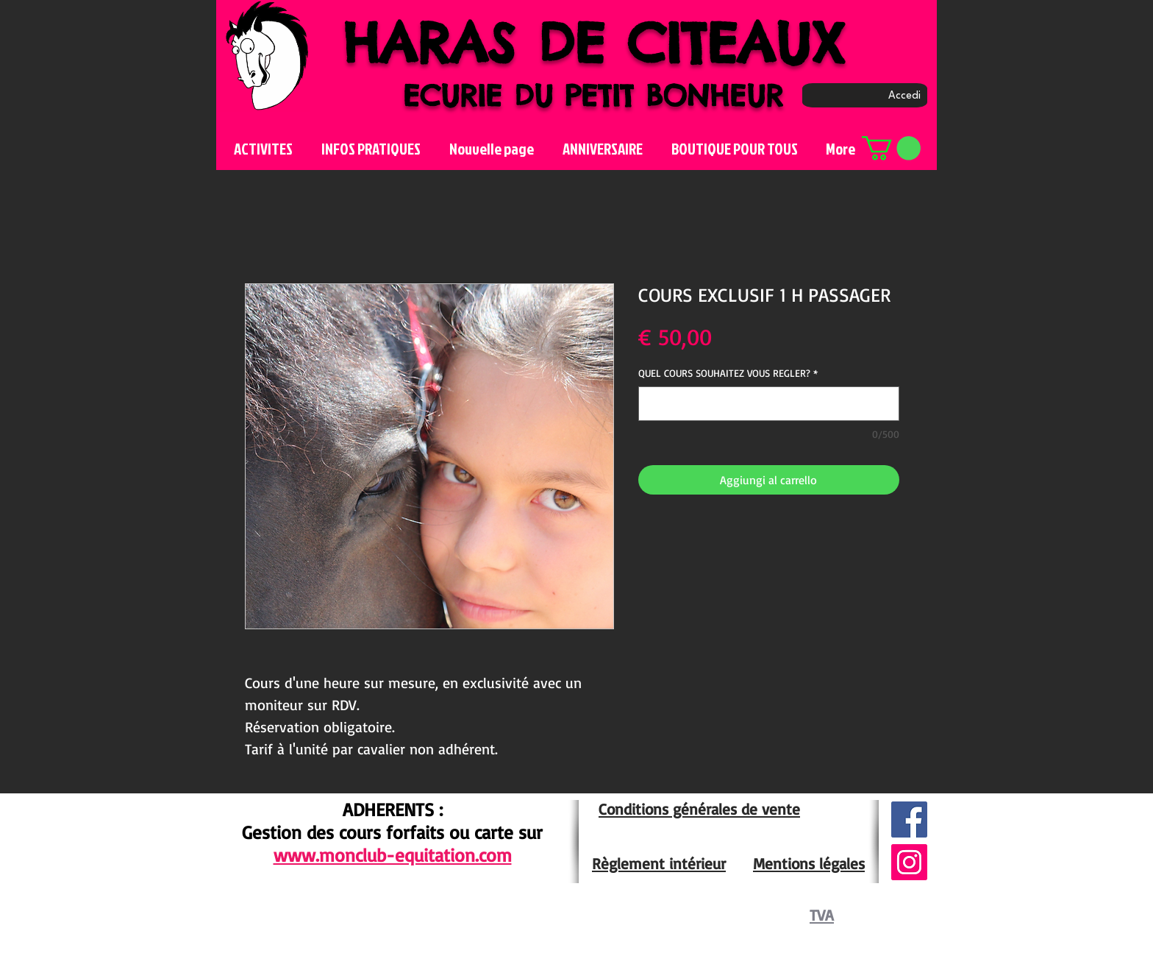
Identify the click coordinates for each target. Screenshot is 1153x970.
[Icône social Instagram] (909, 862)
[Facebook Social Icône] (909, 819)
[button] (891, 148)
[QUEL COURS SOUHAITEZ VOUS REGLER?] (769, 403)
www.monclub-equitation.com (393, 854)
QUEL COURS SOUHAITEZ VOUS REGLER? (728, 373)
